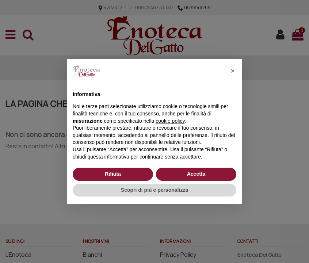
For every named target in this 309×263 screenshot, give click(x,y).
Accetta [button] (196, 174)
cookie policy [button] (170, 121)
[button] (233, 71)
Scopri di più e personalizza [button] (154, 190)
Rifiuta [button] (113, 174)
